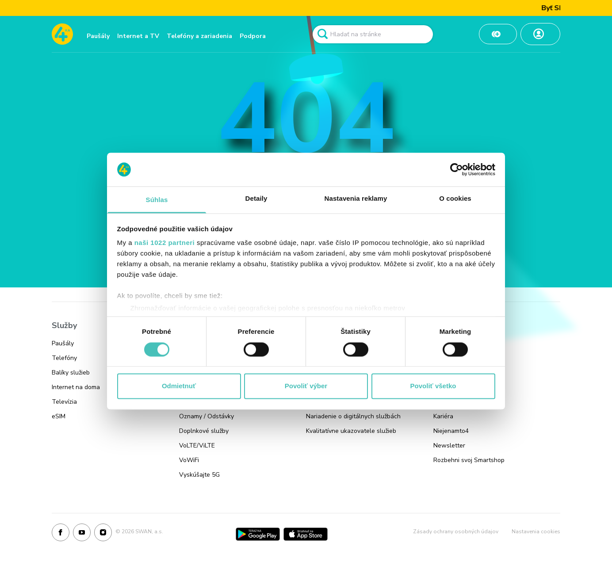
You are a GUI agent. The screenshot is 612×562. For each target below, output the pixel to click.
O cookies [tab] (455, 199)
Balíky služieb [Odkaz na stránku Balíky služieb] (71, 372)
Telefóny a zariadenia (199, 36)
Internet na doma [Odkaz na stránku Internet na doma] (76, 387)
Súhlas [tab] (157, 200)
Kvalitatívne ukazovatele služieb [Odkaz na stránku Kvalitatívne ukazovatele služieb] (351, 431)
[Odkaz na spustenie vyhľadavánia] (322, 34)
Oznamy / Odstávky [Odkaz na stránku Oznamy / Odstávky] (206, 416)
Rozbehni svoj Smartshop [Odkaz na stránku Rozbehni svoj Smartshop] (469, 460)
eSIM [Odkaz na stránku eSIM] (58, 416)
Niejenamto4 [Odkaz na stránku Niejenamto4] (451, 431)
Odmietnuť (179, 386)
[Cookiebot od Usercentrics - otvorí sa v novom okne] (456, 169)
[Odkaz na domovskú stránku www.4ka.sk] (62, 34)
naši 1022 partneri (164, 243)
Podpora (253, 36)
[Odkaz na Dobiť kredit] (498, 34)
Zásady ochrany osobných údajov (455, 531)
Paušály (98, 36)
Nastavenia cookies (536, 531)
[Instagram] (103, 534)
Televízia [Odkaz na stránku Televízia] (64, 402)
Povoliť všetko (433, 386)
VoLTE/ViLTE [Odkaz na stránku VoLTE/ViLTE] (197, 445)
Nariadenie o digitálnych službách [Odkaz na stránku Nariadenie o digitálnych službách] (353, 416)
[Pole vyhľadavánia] (373, 34)
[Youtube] (82, 534)
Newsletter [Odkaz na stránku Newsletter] (449, 445)
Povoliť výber (306, 386)
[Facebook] (60, 534)
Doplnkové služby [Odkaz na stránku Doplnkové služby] (204, 431)
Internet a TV (138, 36)
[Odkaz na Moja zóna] (540, 34)
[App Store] (305, 534)
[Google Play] (258, 534)
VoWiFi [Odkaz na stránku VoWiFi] (189, 460)
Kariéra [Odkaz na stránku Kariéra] (443, 416)
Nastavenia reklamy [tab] (356, 199)
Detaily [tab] (256, 199)
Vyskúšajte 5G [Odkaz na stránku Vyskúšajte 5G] (199, 474)
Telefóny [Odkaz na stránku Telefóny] (64, 358)
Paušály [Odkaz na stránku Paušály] (63, 343)
